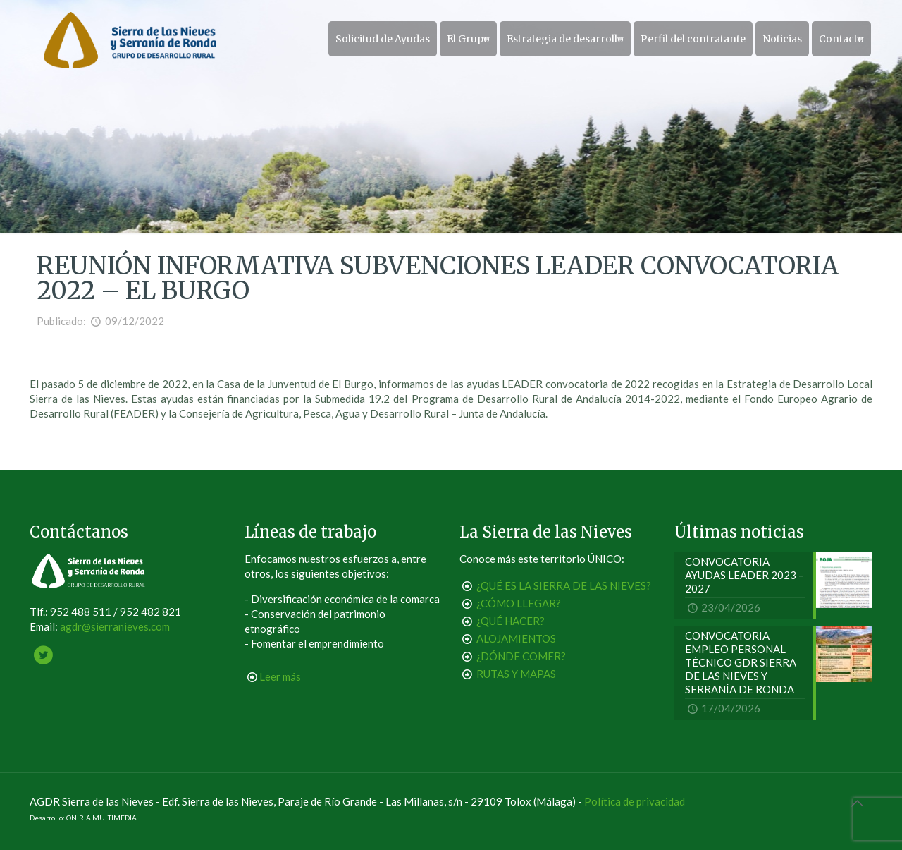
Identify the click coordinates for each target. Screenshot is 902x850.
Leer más (280, 676)
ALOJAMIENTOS (516, 638)
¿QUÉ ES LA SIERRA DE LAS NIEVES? (563, 585)
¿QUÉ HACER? (510, 620)
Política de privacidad (634, 801)
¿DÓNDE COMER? (521, 656)
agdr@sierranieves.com (115, 626)
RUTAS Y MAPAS (516, 673)
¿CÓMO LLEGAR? (518, 603)
